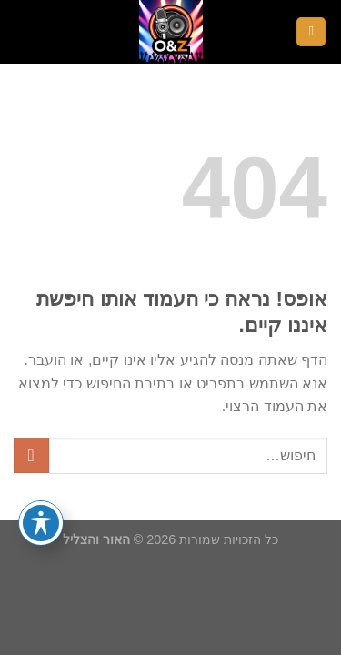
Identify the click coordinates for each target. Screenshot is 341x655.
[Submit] (31, 455)
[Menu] (311, 32)
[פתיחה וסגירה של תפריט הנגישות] (41, 523)
